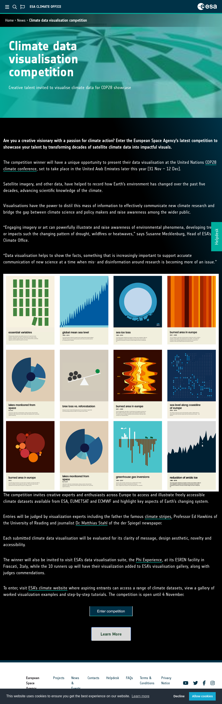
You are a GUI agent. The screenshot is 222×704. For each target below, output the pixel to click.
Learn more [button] (140, 696)
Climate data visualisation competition (58, 20)
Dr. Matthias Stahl (92, 523)
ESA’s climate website (47, 587)
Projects (58, 678)
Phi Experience (149, 559)
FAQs (129, 678)
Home (9, 20)
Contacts (93, 678)
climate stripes (158, 516)
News (21, 20)
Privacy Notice (166, 680)
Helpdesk (112, 678)
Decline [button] (178, 696)
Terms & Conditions (147, 680)
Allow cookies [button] (202, 696)
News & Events (76, 683)
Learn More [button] (111, 634)
